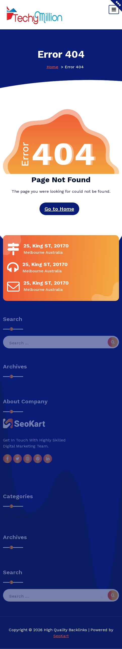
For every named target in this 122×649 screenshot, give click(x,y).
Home (52, 66)
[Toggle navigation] (114, 9)
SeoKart (61, 635)
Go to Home (59, 209)
